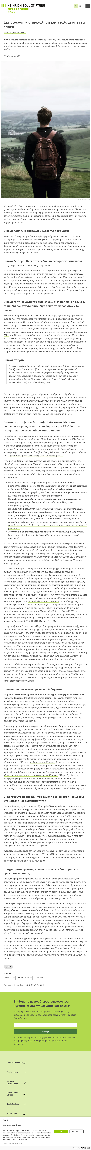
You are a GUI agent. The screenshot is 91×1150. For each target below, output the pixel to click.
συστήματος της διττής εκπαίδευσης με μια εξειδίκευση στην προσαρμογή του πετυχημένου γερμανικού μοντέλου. (47, 525)
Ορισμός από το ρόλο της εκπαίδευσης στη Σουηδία (34, 495)
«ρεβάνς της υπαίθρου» (41, 762)
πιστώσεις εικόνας (84, 200)
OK (61, 1131)
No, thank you (76, 1131)
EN (80, 6)
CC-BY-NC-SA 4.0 (34, 985)
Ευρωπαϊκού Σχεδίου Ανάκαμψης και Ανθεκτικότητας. (34, 455)
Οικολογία (39, 978)
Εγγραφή (45, 1032)
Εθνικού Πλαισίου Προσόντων (42, 601)
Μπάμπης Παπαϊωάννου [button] (15, 33)
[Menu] (87, 6)
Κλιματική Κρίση (25, 978)
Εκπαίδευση (10, 978)
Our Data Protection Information (12, 1143)
